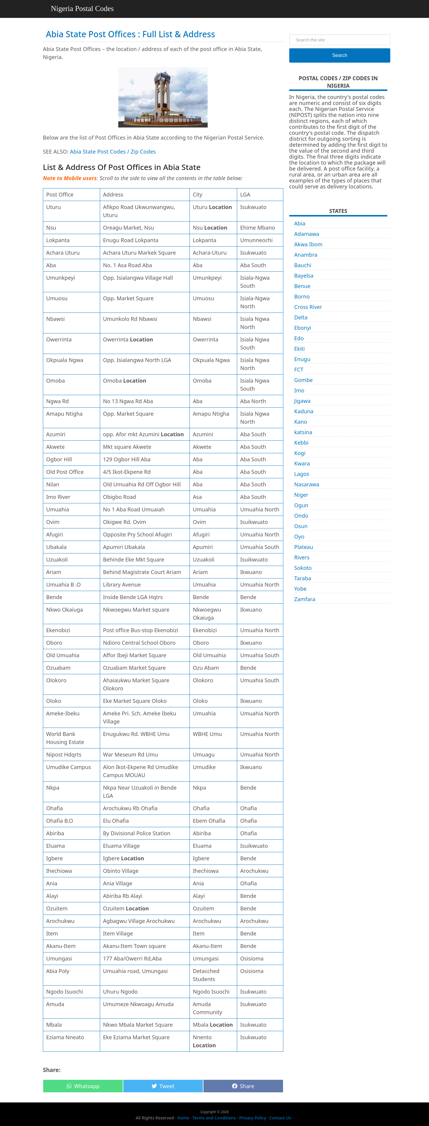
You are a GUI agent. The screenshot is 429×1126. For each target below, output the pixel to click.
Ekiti (299, 348)
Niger (301, 494)
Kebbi (301, 442)
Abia (299, 223)
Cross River (308, 306)
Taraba (302, 578)
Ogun (301, 505)
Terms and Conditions (214, 1118)
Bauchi (302, 265)
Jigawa (302, 400)
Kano (300, 421)
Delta (301, 317)
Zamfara (304, 599)
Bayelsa (304, 275)
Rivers (302, 557)
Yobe (300, 588)
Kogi (300, 453)
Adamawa (306, 233)
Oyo (299, 536)
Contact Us (280, 1118)
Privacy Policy (252, 1118)
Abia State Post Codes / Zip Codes (113, 151)
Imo (299, 390)
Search (339, 55)
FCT (299, 369)
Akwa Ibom (308, 244)
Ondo (301, 515)
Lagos (301, 473)
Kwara (302, 463)
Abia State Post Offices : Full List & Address (130, 34)
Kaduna (304, 411)
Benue (302, 286)
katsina (303, 432)
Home (183, 1118)
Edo (299, 338)
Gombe (303, 379)
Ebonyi (302, 327)
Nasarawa (306, 484)
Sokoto (303, 567)
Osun (301, 526)
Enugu (302, 359)
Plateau (303, 546)
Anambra (306, 254)
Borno (302, 296)
